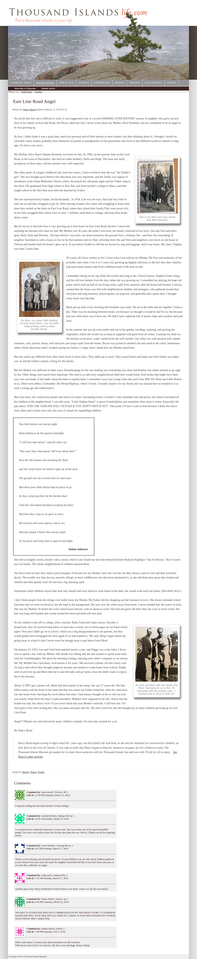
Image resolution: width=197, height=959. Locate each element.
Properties (102, 82)
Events (84, 82)
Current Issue (21, 82)
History (25, 772)
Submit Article (48, 88)
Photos (134, 82)
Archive (18, 91)
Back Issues (45, 82)
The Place (66, 82)
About (171, 82)
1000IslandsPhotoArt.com (170, 78)
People (41, 772)
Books (119, 82)
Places (34, 772)
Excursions (153, 82)
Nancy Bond (29, 109)
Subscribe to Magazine (25, 88)
